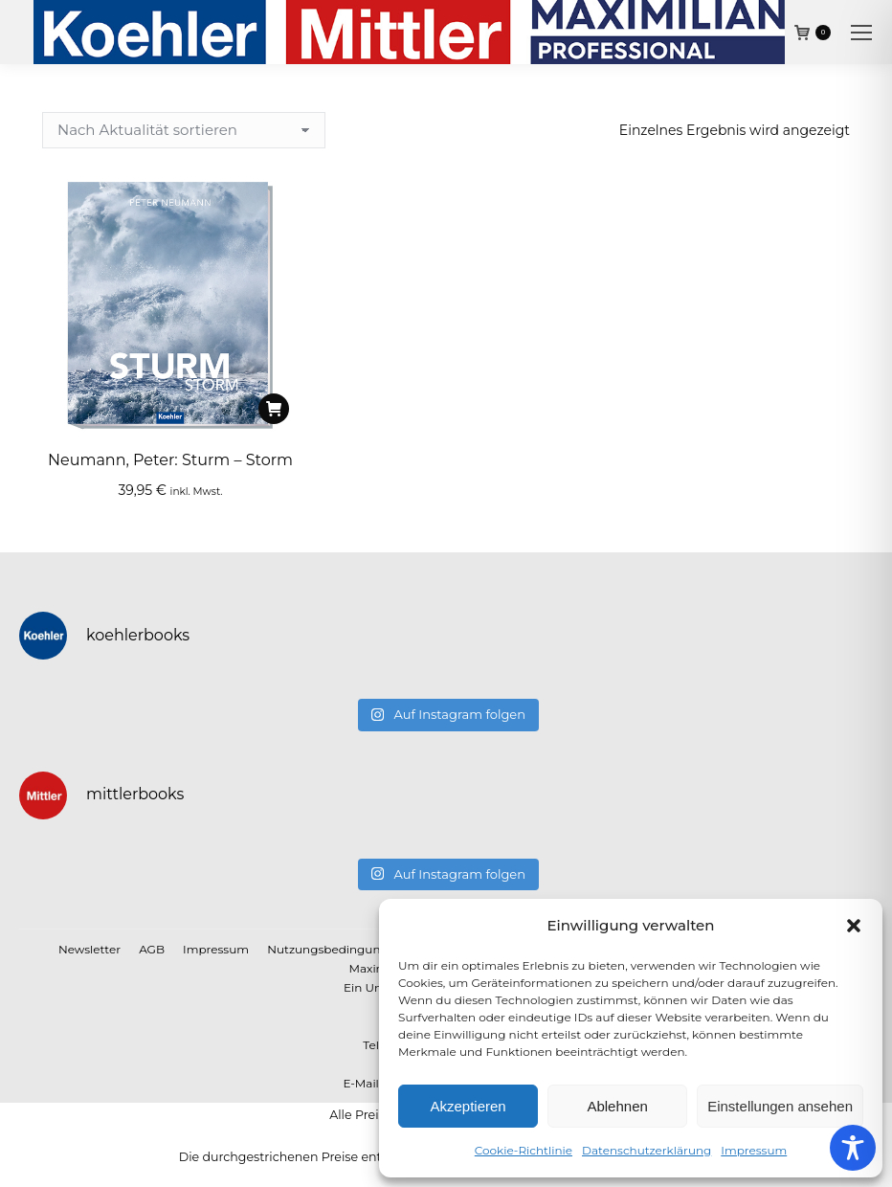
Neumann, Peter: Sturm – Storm (170, 460)
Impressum (754, 1150)
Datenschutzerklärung (646, 1150)
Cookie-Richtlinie (523, 1150)
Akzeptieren (467, 1106)
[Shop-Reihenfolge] (183, 130)
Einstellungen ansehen (780, 1106)
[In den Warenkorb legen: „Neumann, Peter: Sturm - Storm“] (273, 408)
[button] (853, 925)
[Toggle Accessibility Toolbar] (853, 1148)
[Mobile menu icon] (861, 32)
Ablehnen (617, 1106)
